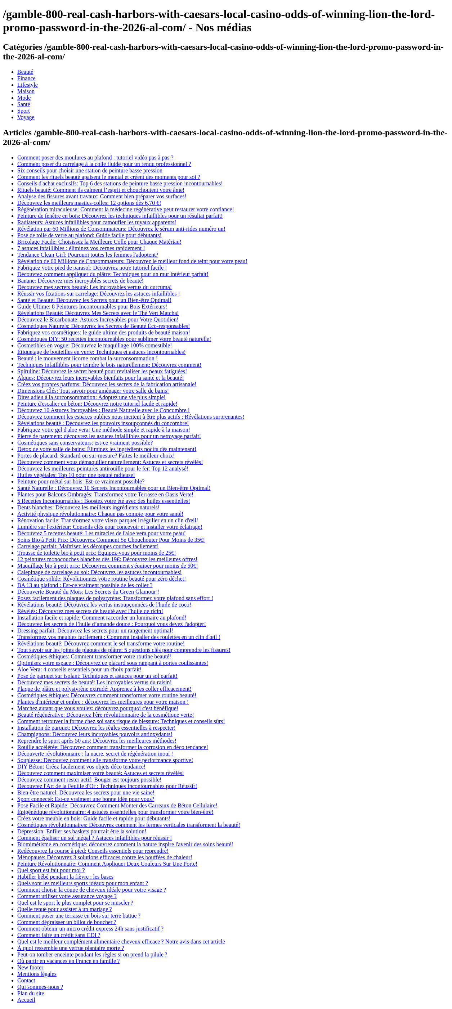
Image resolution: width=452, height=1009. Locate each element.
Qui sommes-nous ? (40, 987)
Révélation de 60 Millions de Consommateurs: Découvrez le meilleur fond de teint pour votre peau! (132, 261)
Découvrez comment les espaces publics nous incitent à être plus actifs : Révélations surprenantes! (130, 417)
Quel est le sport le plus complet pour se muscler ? (75, 903)
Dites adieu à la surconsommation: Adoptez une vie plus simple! (91, 397)
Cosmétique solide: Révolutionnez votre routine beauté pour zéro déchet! (101, 579)
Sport (23, 111)
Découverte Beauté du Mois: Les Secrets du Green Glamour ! (88, 592)
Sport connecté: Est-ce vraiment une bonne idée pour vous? (85, 799)
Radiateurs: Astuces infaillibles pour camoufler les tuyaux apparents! (96, 222)
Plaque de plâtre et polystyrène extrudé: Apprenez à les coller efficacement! (104, 689)
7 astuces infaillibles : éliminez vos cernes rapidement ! (81, 248)
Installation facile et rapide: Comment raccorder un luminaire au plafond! (102, 617)
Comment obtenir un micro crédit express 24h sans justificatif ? (90, 928)
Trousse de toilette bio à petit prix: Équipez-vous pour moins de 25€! (96, 553)
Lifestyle (27, 85)
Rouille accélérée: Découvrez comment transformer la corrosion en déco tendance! (112, 747)
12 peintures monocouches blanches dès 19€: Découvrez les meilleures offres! (107, 559)
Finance (26, 78)
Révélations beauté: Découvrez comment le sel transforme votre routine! (101, 643)
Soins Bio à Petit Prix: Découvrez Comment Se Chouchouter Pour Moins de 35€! (111, 540)
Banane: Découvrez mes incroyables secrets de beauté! (80, 281)
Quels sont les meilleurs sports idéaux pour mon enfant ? (82, 883)
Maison (26, 91)
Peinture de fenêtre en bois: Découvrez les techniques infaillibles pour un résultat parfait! (120, 216)
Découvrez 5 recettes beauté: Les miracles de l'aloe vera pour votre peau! (101, 533)
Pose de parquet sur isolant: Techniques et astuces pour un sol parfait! (97, 676)
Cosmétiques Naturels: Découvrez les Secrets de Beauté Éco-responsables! (103, 326)
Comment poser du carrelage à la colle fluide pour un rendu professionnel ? (104, 164)
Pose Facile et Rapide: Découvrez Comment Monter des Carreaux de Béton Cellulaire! (117, 805)
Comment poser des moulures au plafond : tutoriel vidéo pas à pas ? (95, 157)
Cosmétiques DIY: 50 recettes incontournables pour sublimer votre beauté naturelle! (114, 339)
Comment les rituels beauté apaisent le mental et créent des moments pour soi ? (108, 177)
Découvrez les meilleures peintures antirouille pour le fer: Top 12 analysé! (102, 468)
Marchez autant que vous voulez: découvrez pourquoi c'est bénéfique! (97, 708)
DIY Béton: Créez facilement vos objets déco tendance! (81, 766)
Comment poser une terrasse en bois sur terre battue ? (78, 916)
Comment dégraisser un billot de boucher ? (66, 922)
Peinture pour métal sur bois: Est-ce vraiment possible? (80, 481)
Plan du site (30, 993)
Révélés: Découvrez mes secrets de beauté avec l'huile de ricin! (90, 611)
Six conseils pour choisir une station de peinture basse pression (89, 170)
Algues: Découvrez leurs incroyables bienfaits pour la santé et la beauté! (100, 378)
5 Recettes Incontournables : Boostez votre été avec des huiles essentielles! (103, 501)
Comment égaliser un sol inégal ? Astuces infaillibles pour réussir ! (94, 838)
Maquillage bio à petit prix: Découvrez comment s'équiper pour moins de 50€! (107, 566)
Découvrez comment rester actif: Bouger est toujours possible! (89, 779)
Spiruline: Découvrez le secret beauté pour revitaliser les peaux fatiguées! (102, 371)
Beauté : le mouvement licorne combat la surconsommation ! (87, 358)
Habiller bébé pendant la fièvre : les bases (65, 877)
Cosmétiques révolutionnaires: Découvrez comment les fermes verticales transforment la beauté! (128, 825)
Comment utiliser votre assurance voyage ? (67, 896)
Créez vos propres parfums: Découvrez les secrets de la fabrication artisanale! (107, 384)
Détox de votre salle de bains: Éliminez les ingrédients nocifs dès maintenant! (106, 449)
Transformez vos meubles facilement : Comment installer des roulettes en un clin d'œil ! (118, 637)
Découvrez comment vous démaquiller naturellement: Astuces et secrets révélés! (110, 462)
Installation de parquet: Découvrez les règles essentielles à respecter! (96, 728)
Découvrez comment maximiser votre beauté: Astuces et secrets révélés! (100, 773)
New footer (30, 967)
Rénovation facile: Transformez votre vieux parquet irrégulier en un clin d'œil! (107, 520)
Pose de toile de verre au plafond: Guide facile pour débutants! (89, 235)
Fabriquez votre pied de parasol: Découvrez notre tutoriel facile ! (92, 268)
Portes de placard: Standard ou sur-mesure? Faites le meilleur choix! (96, 455)
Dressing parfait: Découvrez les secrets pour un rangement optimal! (95, 630)
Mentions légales (37, 974)
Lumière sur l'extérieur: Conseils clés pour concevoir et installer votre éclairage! (109, 527)
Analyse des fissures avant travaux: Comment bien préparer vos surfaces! (102, 196)
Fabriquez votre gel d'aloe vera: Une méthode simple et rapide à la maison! (103, 430)
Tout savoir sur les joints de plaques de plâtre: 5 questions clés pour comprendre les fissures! (124, 650)
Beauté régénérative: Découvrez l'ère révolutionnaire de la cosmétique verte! (105, 715)
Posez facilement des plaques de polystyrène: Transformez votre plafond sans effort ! (115, 598)
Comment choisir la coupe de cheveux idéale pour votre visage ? (91, 890)
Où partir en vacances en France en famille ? (68, 961)
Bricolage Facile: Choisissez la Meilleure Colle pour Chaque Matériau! (99, 242)
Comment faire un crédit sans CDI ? (58, 935)
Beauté (25, 72)
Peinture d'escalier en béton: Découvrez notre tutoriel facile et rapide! (97, 404)
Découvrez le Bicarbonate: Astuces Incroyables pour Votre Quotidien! (98, 319)
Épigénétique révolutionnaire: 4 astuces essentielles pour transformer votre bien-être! (115, 812)
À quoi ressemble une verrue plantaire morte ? (70, 948)
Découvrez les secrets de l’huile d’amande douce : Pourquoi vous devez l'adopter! (111, 624)
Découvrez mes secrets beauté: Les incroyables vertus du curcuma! (94, 287)
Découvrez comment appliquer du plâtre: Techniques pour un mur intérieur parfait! (113, 274)
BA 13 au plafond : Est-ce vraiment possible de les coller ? (84, 585)
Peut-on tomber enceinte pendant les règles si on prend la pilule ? (92, 954)
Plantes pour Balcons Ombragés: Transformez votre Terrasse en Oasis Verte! (105, 494)
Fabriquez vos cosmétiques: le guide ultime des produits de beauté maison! (103, 332)
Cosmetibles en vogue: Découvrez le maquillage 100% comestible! (94, 345)
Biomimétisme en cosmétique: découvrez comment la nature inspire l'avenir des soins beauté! (125, 844)
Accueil (26, 1000)
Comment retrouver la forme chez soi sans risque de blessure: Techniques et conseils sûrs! (121, 721)
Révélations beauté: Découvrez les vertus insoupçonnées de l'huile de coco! (104, 605)
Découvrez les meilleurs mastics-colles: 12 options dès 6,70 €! (89, 203)
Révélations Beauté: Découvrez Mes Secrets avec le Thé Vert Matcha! (98, 313)
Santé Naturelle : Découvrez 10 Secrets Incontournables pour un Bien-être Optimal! (114, 488)
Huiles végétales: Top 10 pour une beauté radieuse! (76, 475)
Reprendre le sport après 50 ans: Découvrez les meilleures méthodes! (96, 741)
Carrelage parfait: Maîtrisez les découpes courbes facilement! (88, 546)
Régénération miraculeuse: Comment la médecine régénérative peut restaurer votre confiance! (125, 209)
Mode (24, 98)
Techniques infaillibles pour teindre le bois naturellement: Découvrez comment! (109, 365)
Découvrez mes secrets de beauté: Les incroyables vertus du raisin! (94, 682)
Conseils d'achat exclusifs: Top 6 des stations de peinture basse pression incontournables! (120, 183)
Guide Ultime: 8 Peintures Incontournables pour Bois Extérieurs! (92, 306)
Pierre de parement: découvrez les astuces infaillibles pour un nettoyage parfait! (109, 436)
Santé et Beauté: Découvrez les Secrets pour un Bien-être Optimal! (94, 300)
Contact (26, 980)
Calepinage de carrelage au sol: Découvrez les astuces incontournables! (99, 572)
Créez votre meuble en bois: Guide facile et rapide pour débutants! (94, 818)
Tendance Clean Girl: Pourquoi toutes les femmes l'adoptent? (87, 255)
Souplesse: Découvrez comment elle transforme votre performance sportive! (105, 760)
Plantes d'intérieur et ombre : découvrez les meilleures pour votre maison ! (103, 702)
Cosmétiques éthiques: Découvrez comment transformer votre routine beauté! (106, 695)
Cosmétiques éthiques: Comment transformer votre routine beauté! (94, 656)
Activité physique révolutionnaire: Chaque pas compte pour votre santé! (100, 514)
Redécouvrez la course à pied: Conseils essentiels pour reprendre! (93, 851)
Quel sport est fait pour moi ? (51, 870)
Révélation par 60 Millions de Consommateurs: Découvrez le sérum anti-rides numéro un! (121, 229)
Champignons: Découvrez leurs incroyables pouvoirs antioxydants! (95, 734)
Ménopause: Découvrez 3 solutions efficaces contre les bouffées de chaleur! (104, 857)
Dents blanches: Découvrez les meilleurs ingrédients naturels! (88, 507)
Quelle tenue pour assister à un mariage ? (64, 909)
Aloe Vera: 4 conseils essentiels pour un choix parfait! (79, 669)
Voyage (26, 117)
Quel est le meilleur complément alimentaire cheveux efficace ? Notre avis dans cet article (121, 941)
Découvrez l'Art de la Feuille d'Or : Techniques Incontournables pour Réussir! (107, 786)
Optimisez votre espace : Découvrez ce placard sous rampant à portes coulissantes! (112, 663)
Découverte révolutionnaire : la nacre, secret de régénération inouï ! (95, 754)
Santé (23, 104)
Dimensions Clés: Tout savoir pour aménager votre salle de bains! (93, 391)
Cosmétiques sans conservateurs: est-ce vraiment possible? (85, 443)
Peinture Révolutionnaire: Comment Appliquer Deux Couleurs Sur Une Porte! (107, 864)
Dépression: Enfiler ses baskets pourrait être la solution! (82, 831)
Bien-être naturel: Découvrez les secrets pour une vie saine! (86, 792)
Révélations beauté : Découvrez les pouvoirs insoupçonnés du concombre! (103, 423)
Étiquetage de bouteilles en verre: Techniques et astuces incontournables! (101, 352)
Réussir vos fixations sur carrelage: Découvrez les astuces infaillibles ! (98, 293)
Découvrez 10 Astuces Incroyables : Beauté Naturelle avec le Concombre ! (103, 410)
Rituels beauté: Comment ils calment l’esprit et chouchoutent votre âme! (100, 190)
